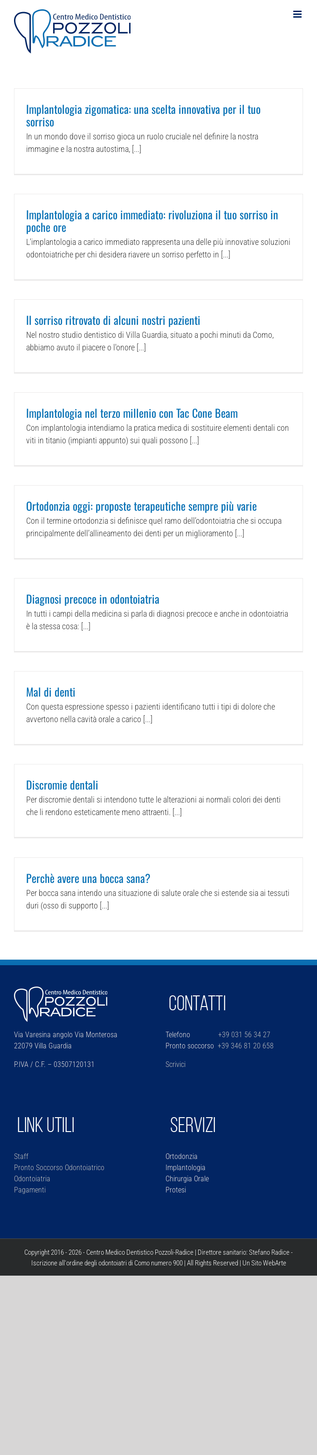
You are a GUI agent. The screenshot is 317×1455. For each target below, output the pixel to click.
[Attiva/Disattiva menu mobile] (298, 14)
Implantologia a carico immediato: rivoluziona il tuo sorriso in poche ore (152, 220)
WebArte (274, 1263)
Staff (21, 1156)
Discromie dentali (62, 784)
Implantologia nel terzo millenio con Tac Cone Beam (132, 412)
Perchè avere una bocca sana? (88, 877)
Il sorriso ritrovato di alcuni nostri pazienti (113, 319)
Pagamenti (30, 1189)
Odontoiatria (32, 1178)
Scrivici (175, 1064)
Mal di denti (51, 691)
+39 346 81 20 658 (246, 1045)
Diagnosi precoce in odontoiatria (92, 598)
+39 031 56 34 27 (243, 1034)
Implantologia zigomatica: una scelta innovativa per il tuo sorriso (143, 115)
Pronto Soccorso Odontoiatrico (59, 1167)
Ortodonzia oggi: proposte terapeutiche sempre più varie (141, 505)
